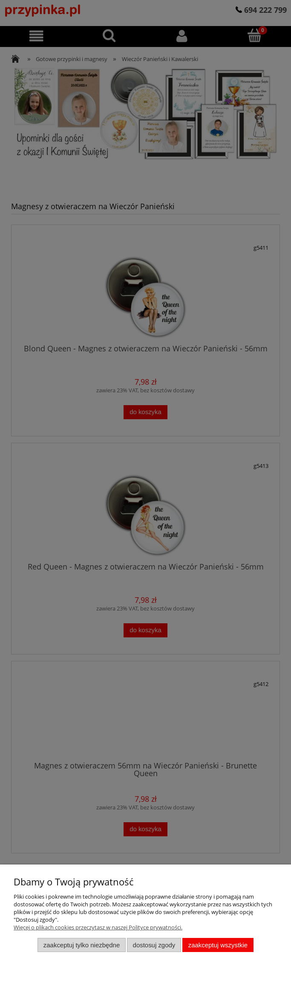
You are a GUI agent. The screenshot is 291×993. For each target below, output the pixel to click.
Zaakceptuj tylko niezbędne (81, 945)
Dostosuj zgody (154, 945)
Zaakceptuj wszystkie (218, 945)
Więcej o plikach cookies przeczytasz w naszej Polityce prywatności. (98, 927)
